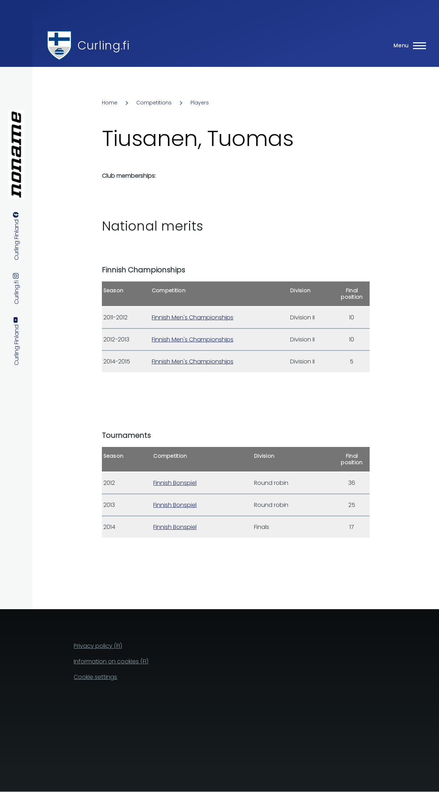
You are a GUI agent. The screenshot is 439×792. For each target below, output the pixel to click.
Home (109, 102)
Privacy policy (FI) (98, 646)
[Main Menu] (407, 45)
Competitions (154, 102)
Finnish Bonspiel (175, 483)
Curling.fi (103, 45)
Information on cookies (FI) (111, 661)
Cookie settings (95, 677)
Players (199, 102)
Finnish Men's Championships (192, 317)
